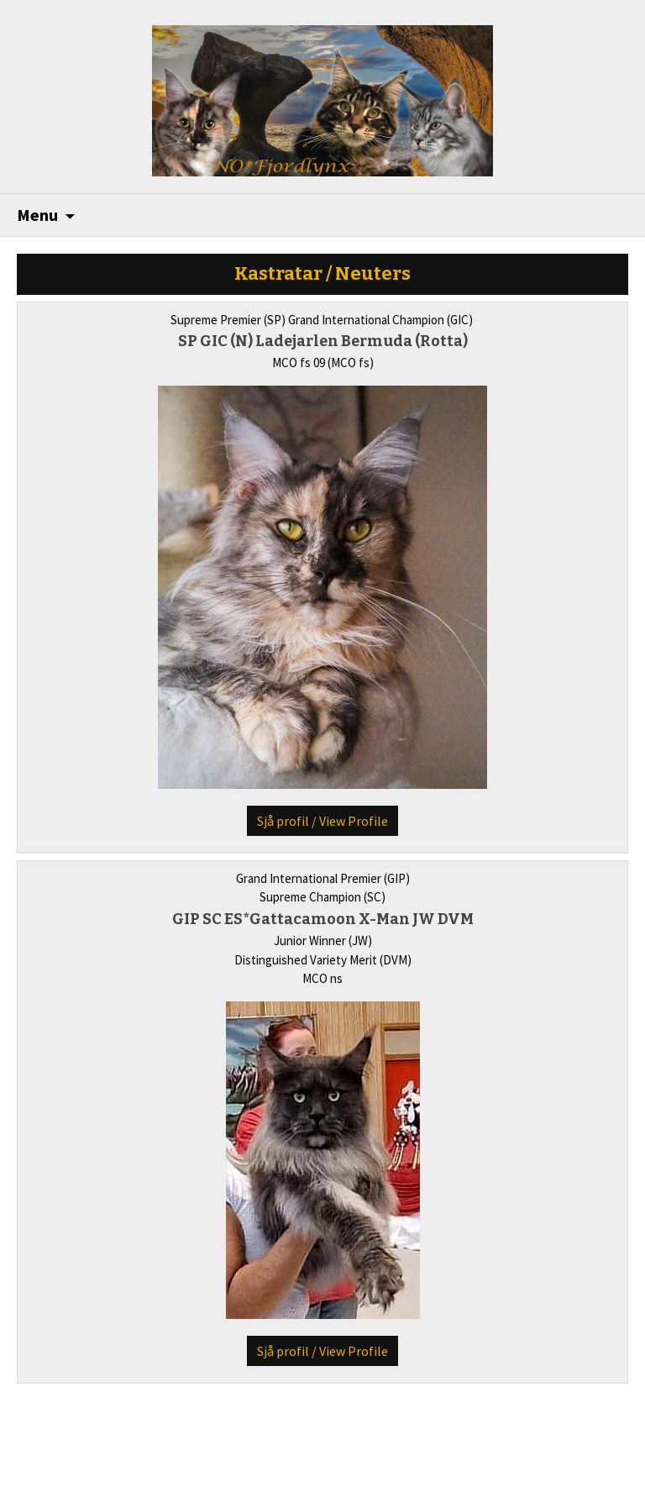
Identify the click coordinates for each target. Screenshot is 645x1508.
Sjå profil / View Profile (322, 820)
